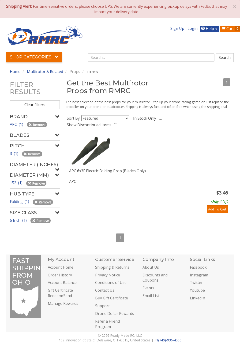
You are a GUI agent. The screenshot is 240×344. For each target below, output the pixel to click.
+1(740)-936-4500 (167, 340)
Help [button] (210, 28)
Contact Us (104, 290)
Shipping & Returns (112, 267)
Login (193, 28)
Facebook (198, 267)
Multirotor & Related (45, 71)
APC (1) (17, 124)
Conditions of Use (111, 282)
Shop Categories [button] (34, 57)
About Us (150, 267)
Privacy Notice (107, 275)
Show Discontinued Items (90, 124)
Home (15, 71)
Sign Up (177, 28)
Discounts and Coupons (155, 277)
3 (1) (14, 153)
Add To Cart (217, 209)
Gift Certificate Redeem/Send (60, 293)
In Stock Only (145, 118)
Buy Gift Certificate (111, 298)
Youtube (197, 290)
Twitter (196, 282)
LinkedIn (197, 298)
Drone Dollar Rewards (114, 313)
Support (102, 305)
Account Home (60, 267)
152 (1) (16, 182)
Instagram (199, 275)
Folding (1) (20, 201)
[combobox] (151, 57)
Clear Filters (34, 104)
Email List (150, 295)
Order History (60, 275)
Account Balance (62, 282)
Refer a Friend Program (107, 324)
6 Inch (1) (19, 220)
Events (148, 287)
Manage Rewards (63, 303)
